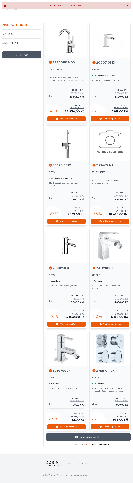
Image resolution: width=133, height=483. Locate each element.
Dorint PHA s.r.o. (57, 474)
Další (92, 443)
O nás (69, 462)
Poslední (104, 443)
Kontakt (82, 462)
